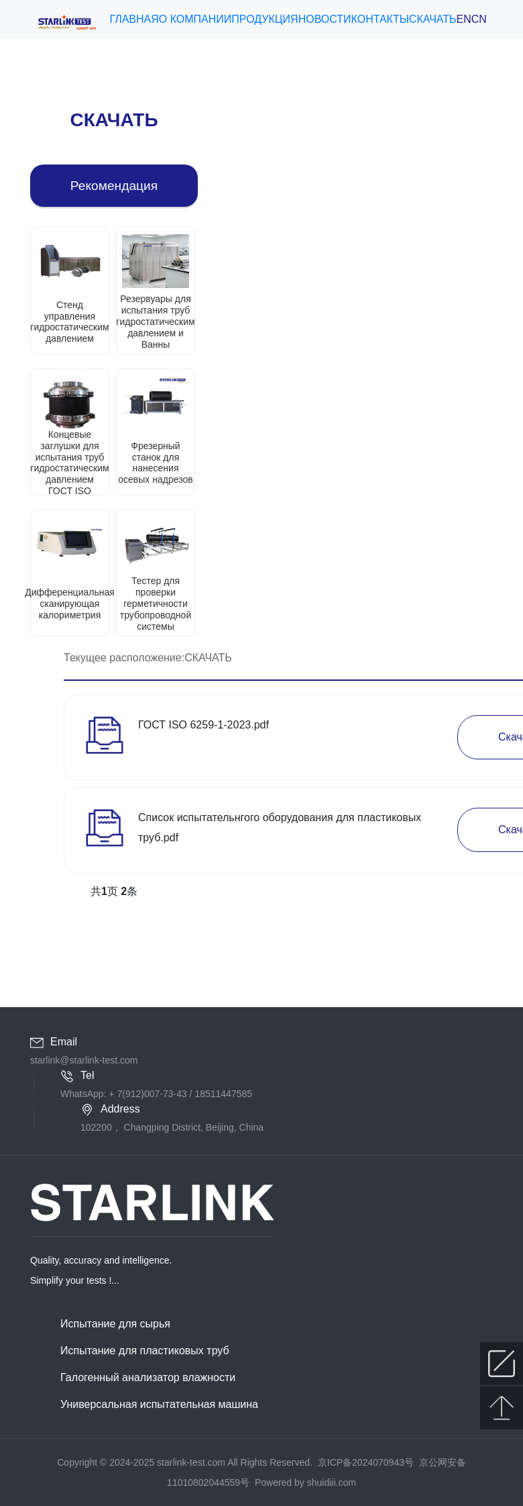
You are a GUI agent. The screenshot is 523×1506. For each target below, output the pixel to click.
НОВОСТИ (324, 19)
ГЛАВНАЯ (133, 19)
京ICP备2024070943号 (366, 1462)
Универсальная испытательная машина (159, 1404)
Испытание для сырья (115, 1323)
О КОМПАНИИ (195, 19)
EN (464, 19)
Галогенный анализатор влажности (147, 1377)
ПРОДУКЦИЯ (264, 19)
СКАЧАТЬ (433, 19)
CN (479, 19)
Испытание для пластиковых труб (144, 1350)
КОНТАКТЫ (380, 19)
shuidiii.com (331, 1482)
